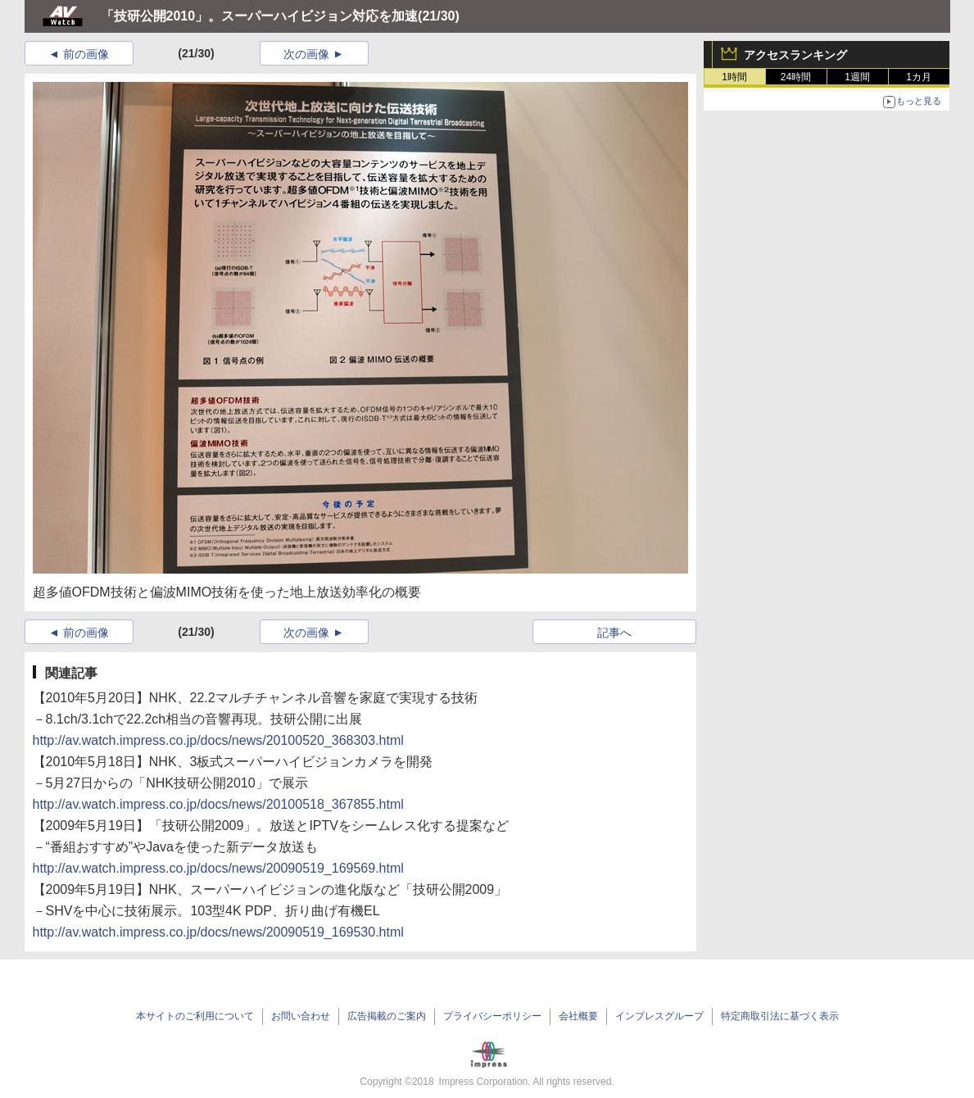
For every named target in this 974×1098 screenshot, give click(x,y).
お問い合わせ (300, 1016)
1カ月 (918, 77)
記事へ (614, 632)
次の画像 (306, 54)
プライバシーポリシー (492, 1016)
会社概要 (578, 1016)
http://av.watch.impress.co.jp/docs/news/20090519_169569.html (218, 868)
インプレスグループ (659, 1016)
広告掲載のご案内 (386, 1016)
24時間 (796, 77)
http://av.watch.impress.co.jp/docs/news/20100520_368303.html (218, 740)
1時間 (734, 77)
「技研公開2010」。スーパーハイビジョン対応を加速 (260, 16)
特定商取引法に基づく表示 (780, 1016)
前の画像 (86, 54)
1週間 (857, 77)
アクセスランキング (795, 54)
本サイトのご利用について (195, 1016)
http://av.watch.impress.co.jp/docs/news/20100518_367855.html (218, 804)
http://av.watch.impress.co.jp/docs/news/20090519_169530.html (218, 932)
